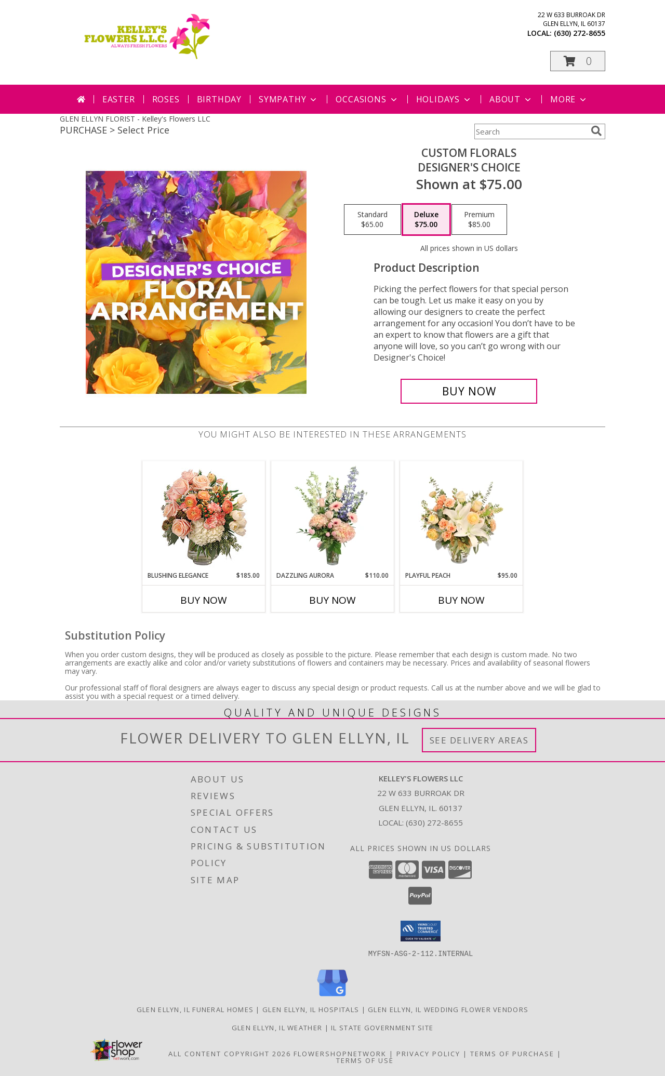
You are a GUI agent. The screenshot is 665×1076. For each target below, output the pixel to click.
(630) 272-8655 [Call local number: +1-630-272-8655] (579, 33)
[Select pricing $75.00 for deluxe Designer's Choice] (426, 220)
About (511, 99)
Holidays (444, 99)
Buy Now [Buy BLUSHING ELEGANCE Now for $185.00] (203, 600)
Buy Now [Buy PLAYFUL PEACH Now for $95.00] (461, 600)
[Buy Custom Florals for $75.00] (469, 391)
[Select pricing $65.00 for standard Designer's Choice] (372, 220)
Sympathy (288, 99)
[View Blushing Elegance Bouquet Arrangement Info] (204, 516)
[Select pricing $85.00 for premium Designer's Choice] (479, 220)
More (569, 99)
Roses (166, 99)
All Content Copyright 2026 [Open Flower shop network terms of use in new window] (229, 1053)
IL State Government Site (382, 1027)
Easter (118, 99)
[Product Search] (530, 131)
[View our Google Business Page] (332, 996)
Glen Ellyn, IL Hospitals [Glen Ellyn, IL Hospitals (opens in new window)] (310, 1009)
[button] (577, 61)
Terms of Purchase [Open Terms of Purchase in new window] (512, 1053)
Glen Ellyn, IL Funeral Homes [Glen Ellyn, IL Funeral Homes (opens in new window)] (195, 1009)
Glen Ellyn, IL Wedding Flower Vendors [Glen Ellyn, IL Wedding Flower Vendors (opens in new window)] (448, 1009)
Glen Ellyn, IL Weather (277, 1027)
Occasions (367, 99)
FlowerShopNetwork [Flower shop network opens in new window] (340, 1053)
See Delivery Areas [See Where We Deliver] (479, 740)
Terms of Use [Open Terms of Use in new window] (365, 1060)
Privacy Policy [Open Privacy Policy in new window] (428, 1053)
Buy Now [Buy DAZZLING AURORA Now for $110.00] (332, 600)
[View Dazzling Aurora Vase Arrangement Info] (332, 515)
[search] (596, 131)
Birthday (219, 99)
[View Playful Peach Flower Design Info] (461, 515)
